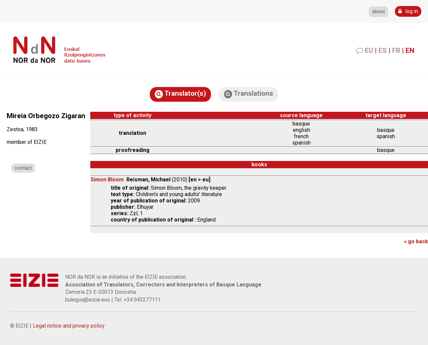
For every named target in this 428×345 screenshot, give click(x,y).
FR (396, 51)
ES (383, 51)
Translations (248, 93)
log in (408, 11)
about (378, 11)
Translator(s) (180, 93)
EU (369, 51)
